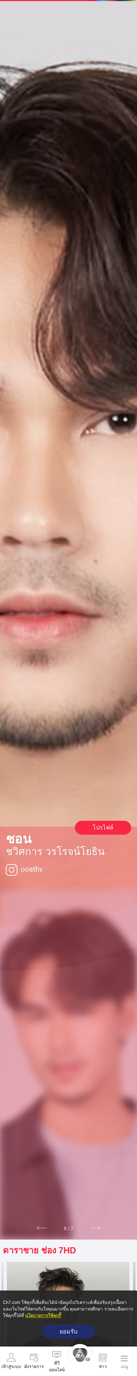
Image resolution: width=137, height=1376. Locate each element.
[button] (42, 1228)
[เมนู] (124, 1361)
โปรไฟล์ (103, 827)
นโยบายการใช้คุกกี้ (43, 1315)
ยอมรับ (68, 1331)
